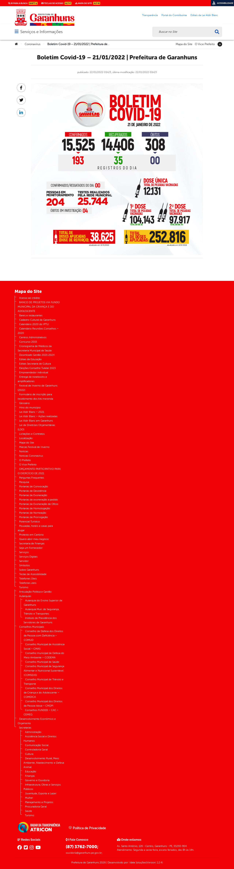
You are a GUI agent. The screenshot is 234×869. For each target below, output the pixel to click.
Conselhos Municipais (31, 626)
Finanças (30, 776)
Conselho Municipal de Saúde (42, 662)
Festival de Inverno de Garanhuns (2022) (37, 387)
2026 (102, 862)
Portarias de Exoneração (33, 495)
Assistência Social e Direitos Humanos (40, 738)
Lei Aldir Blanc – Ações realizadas (38, 416)
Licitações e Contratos (32, 433)
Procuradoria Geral (36, 806)
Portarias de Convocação (33, 486)
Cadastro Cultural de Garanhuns (37, 319)
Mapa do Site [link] (87, 3)
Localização (26, 438)
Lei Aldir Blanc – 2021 (31, 412)
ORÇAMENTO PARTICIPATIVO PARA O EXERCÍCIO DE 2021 (39, 471)
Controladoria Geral (36, 749)
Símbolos (24, 565)
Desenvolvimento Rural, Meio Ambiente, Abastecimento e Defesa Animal (44, 763)
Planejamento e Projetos (39, 802)
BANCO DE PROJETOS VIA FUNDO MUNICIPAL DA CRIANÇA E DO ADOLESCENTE (39, 306)
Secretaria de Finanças (31, 543)
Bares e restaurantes (30, 315)
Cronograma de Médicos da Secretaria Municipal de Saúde (35, 348)
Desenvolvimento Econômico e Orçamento (37, 721)
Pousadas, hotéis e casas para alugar (35, 528)
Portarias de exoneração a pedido (38, 499)
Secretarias (25, 727)
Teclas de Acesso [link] (56, 3)
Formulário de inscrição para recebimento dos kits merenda (35, 396)
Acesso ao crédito (29, 298)
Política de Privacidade (87, 828)
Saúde (28, 811)
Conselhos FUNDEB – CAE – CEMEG (41, 712)
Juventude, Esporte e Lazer (40, 793)
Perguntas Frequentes (31, 477)
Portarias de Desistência (32, 490)
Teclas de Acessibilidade (32, 574)
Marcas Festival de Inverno (34, 447)
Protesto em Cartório (31, 534)
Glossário (24, 403)
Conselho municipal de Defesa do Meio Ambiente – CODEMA (44, 655)
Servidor (24, 561)
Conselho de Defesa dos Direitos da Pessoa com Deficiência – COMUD (43, 635)
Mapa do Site (184, 44)
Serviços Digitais (28, 556)
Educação (30, 771)
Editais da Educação (30, 359)
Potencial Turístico (29, 521)
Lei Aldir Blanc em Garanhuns (36, 420)
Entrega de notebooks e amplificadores (32, 379)
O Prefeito (25, 460)
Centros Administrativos (32, 337)
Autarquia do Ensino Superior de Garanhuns (43, 602)
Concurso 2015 (28, 341)
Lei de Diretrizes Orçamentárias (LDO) (36, 427)
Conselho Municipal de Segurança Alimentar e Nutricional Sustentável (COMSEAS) (44, 670)
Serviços (24, 552)
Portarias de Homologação (34, 508)
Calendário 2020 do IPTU (34, 324)
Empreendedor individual (33, 372)
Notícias (23, 451)
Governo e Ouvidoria (37, 780)
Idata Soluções (137, 862)
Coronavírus (32, 44)
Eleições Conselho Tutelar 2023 (37, 368)
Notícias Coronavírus (31, 455)
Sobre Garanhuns (29, 569)
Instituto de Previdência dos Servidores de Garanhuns (40, 620)
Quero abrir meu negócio (34, 539)
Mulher (29, 797)
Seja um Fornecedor (31, 548)
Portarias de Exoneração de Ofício (38, 504)
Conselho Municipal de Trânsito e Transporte (43, 681)
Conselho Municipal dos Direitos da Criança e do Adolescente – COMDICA (43, 692)
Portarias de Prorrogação (33, 517)
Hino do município (30, 407)
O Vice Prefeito (205, 44)
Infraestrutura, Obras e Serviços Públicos (42, 786)
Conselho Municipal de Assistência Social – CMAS (44, 646)
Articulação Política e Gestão (35, 591)
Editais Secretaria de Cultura (35, 363)
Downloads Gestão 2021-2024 (36, 355)
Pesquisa (24, 482)
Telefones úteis (27, 583)
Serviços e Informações (41, 31)
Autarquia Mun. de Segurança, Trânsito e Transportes (41, 611)
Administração (33, 732)
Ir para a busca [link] (23, 3)
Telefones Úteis (28, 578)
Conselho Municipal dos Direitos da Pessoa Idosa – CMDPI (43, 703)
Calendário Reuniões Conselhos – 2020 (38, 330)
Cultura (29, 754)
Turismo (23, 587)
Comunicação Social (36, 745)
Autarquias (25, 596)
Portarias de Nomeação (32, 512)
